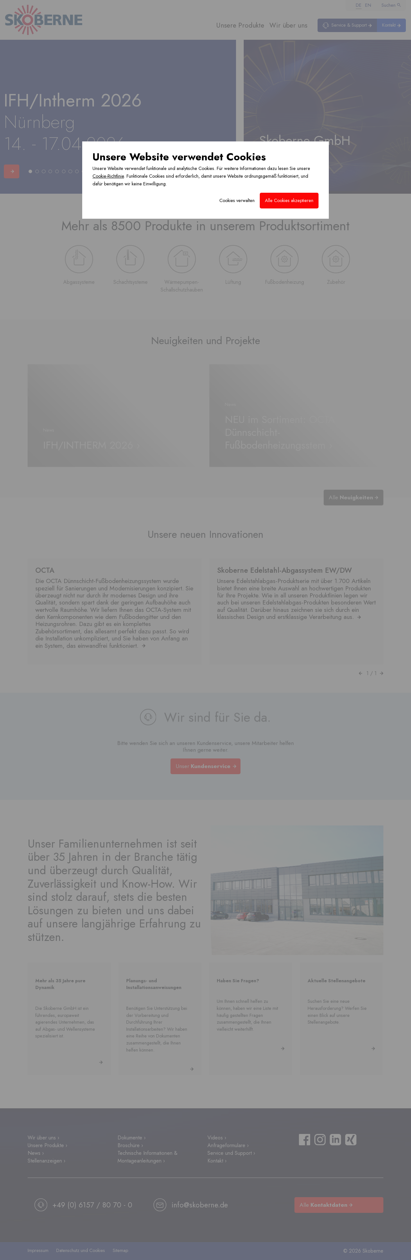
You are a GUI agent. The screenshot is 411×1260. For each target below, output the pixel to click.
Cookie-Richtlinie (108, 176)
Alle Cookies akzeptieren (289, 200)
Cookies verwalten (237, 200)
